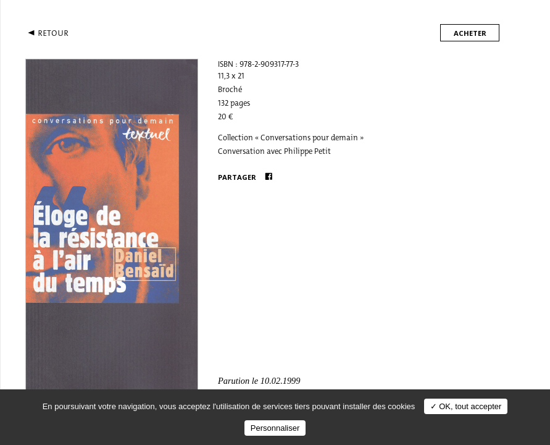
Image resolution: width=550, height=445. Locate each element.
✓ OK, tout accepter (466, 406)
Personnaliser (275, 428)
